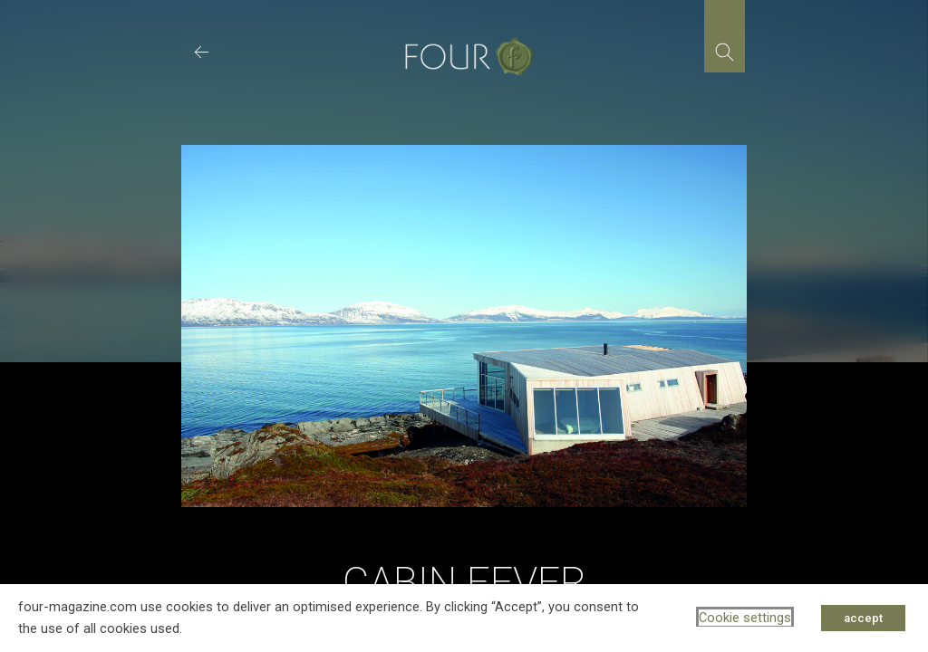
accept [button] (863, 618)
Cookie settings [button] (745, 617)
